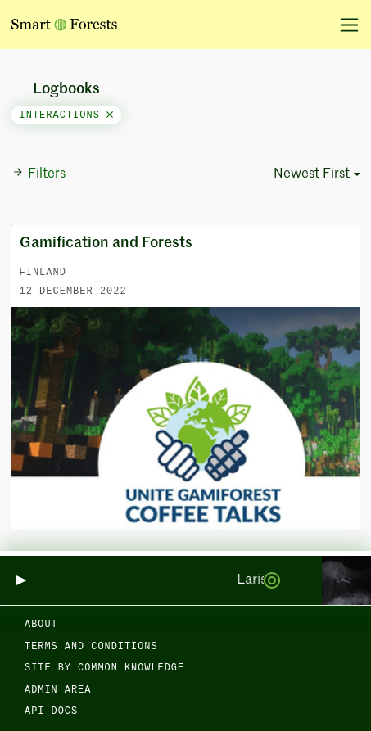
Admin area (58, 690)
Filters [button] (39, 173)
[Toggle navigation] (343, 24)
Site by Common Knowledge (104, 668)
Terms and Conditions (91, 646)
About (41, 624)
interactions (67, 115)
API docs (51, 711)
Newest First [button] (312, 174)
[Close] (109, 115)
